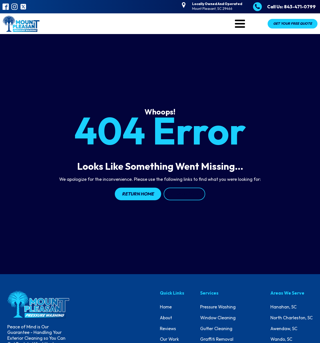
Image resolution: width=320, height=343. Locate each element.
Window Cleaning (218, 318)
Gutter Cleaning (216, 328)
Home (166, 307)
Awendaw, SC (283, 328)
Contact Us (184, 194)
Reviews (168, 328)
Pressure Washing (218, 307)
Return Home (138, 194)
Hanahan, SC (283, 307)
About (166, 318)
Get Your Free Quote (292, 23)
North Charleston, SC (291, 318)
